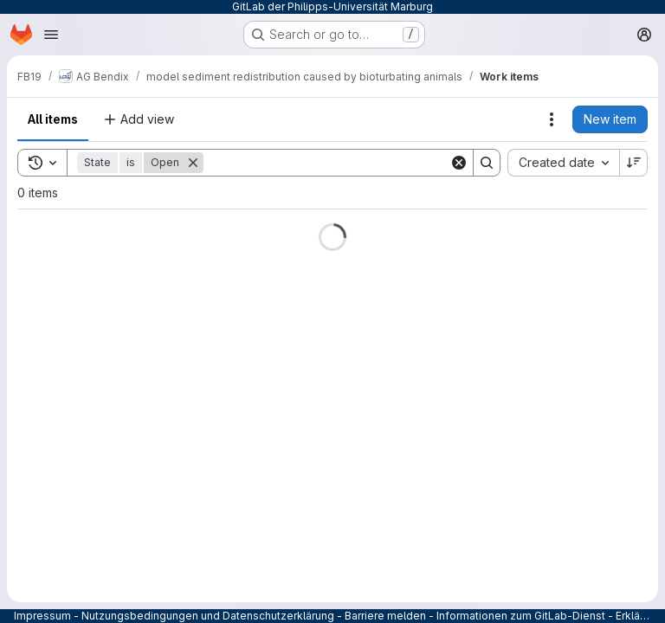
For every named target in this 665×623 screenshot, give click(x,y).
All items (53, 119)
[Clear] (459, 162)
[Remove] (193, 162)
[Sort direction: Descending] (634, 163)
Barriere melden (385, 615)
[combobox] (563, 163)
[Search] (326, 162)
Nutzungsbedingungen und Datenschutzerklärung (207, 615)
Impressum (42, 615)
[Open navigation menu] (51, 34)
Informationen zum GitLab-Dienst (520, 615)
